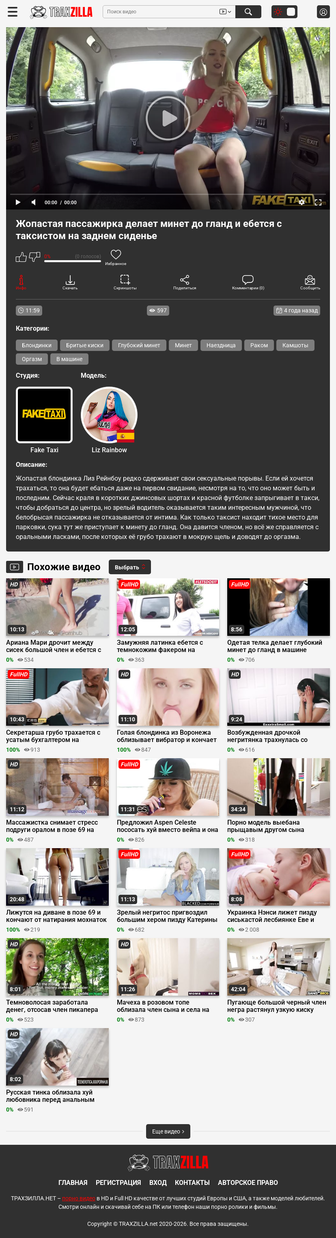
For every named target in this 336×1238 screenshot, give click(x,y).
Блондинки (37, 345)
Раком (259, 345)
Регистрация (118, 1183)
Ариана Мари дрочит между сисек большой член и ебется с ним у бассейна (53, 646)
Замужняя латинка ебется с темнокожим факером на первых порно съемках (160, 646)
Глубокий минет (139, 345)
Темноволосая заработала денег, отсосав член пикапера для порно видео (52, 1006)
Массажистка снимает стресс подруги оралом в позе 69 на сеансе (52, 826)
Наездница (221, 345)
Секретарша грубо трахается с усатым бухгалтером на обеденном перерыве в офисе (53, 736)
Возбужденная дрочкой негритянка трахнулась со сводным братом (267, 736)
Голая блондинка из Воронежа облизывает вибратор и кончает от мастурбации (167, 736)
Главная (73, 1183)
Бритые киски (84, 345)
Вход (158, 1183)
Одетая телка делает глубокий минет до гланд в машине (274, 646)
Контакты (192, 1183)
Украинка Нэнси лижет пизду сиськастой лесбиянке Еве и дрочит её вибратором (272, 916)
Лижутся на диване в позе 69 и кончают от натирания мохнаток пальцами (56, 916)
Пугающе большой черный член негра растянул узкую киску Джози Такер (276, 1006)
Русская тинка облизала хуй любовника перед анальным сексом (50, 1096)
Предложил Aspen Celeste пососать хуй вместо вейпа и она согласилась (167, 826)
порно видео (78, 1198)
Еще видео (168, 1131)
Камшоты (295, 345)
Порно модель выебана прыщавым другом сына (265, 826)
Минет (183, 345)
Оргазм (32, 359)
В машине (69, 359)
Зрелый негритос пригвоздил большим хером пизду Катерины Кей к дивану (167, 916)
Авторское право (248, 1183)
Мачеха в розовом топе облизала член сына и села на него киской (163, 1006)
